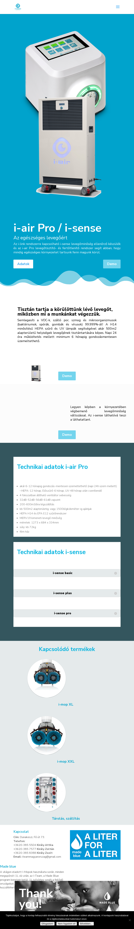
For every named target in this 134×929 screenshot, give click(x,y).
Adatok (23, 264)
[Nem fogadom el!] (129, 920)
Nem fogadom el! (67, 923)
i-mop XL (65, 704)
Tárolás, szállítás (66, 818)
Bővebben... (86, 923)
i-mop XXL (66, 761)
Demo (112, 264)
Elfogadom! (47, 923)
